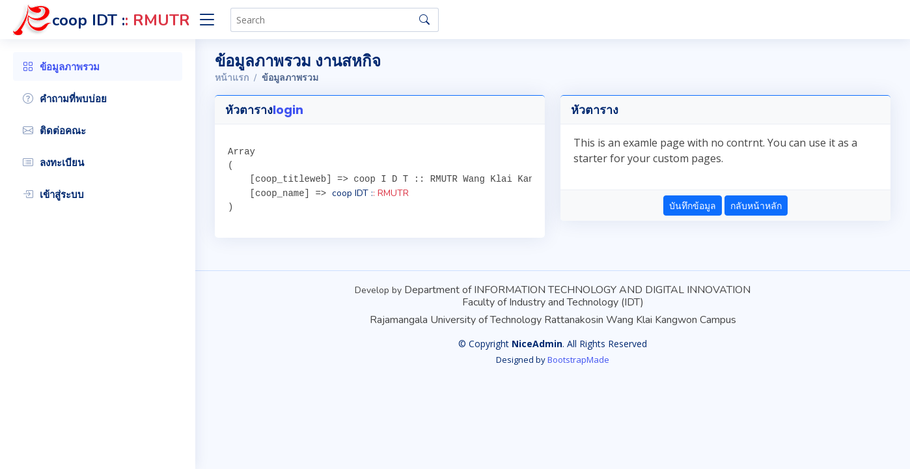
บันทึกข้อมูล (692, 205)
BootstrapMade (578, 359)
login (288, 110)
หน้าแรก (232, 78)
